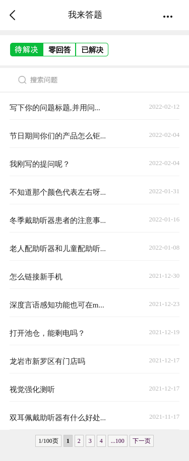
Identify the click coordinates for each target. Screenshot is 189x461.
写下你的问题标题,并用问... (55, 108)
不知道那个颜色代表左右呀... (58, 192)
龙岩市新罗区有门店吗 (47, 361)
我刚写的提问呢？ (40, 164)
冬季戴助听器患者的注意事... (58, 220)
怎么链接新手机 (36, 277)
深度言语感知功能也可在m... (57, 305)
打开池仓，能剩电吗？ (47, 333)
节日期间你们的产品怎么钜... (58, 136)
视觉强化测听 (32, 390)
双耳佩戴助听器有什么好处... (58, 418)
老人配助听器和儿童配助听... (58, 249)
